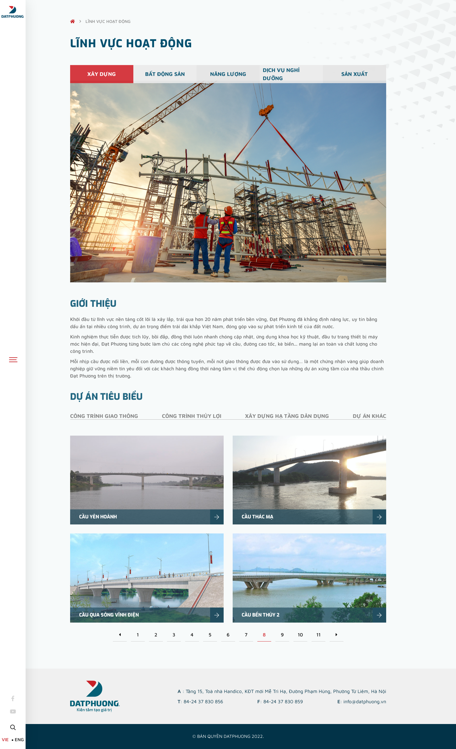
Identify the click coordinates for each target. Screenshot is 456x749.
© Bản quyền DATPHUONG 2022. (228, 736)
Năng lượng (228, 77)
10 (300, 634)
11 (318, 634)
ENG (19, 739)
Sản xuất (354, 77)
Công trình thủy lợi (191, 420)
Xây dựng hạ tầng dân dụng (287, 420)
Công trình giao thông (104, 420)
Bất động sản (165, 77)
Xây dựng (101, 77)
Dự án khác (369, 420)
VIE (5, 739)
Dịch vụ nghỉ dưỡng (281, 77)
